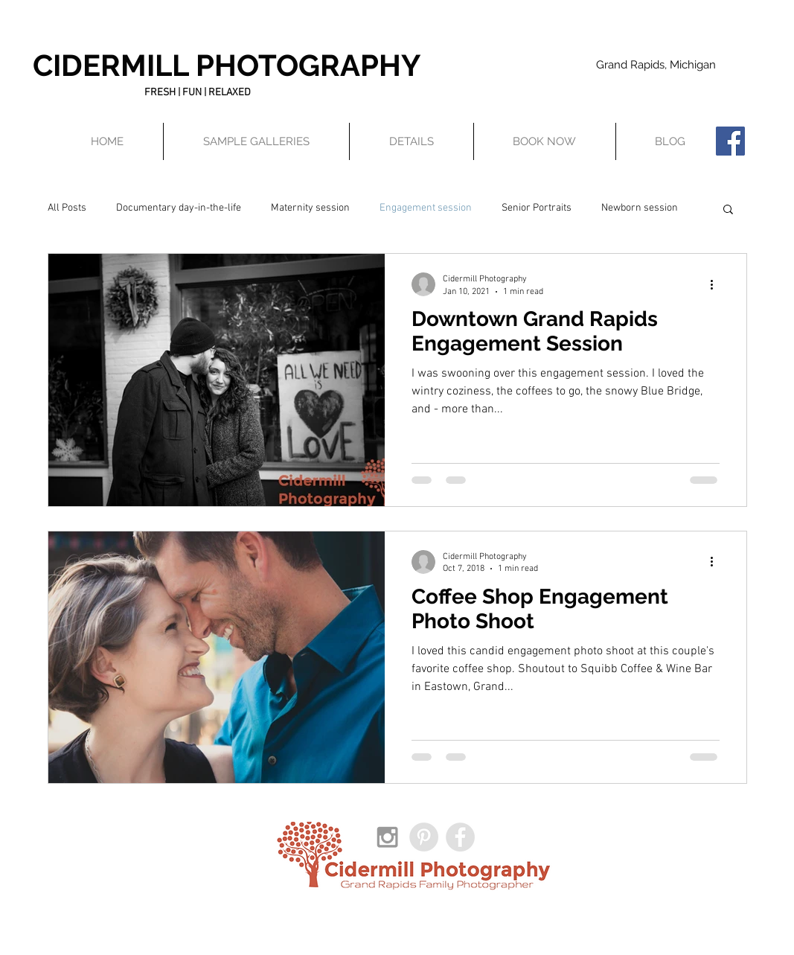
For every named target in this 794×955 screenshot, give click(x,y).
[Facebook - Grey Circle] (460, 837)
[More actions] (717, 284)
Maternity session (310, 208)
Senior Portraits (537, 208)
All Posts (67, 208)
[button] (411, 141)
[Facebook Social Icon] (730, 141)
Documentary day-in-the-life (178, 208)
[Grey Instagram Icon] (387, 837)
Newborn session (639, 208)
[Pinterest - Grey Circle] (423, 837)
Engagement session (426, 208)
